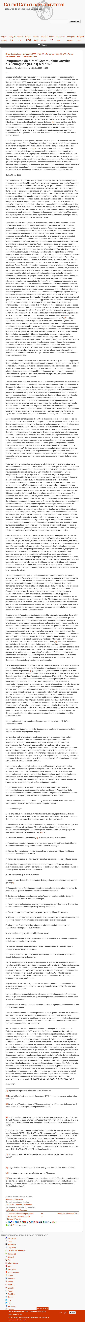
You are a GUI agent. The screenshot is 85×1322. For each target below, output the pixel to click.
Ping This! (12, 1248)
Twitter (10, 1297)
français (12, 37)
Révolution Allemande (14, 1199)
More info (23, 1320)
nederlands (60, 37)
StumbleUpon (13, 1272)
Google (11, 1310)
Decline (72, 1313)
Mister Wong (13, 1263)
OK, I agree (63, 1313)
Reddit (10, 1291)
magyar (70, 40)
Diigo (10, 1303)
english (3, 37)
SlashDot (11, 1294)
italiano (28, 37)
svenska (36, 37)
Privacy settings (42, 1308)
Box (9, 1300)
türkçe (51, 37)
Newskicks (12, 1245)
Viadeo (10, 1275)
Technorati (12, 1254)
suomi (79, 40)
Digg (10, 1241)
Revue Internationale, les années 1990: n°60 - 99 (25, 54)
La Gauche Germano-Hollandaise (19, 1205)
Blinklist (11, 1257)
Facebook (12, 1306)
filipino (43, 40)
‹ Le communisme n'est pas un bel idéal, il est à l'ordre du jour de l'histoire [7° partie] (20, 1216)
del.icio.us (12, 1238)
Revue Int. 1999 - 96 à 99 (56, 54)
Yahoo (10, 1282)
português (71, 37)
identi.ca (11, 1285)
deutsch (20, 37)
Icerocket (11, 1279)
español (44, 37)
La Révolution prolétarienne (16, 1210)
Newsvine (11, 1269)
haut (42, 1215)
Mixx (10, 1266)
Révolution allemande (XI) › (67, 1214)
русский (4, 40)
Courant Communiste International (33, 4)
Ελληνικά (80, 37)
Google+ (11, 1288)
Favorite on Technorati (16, 1251)
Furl (9, 1260)
